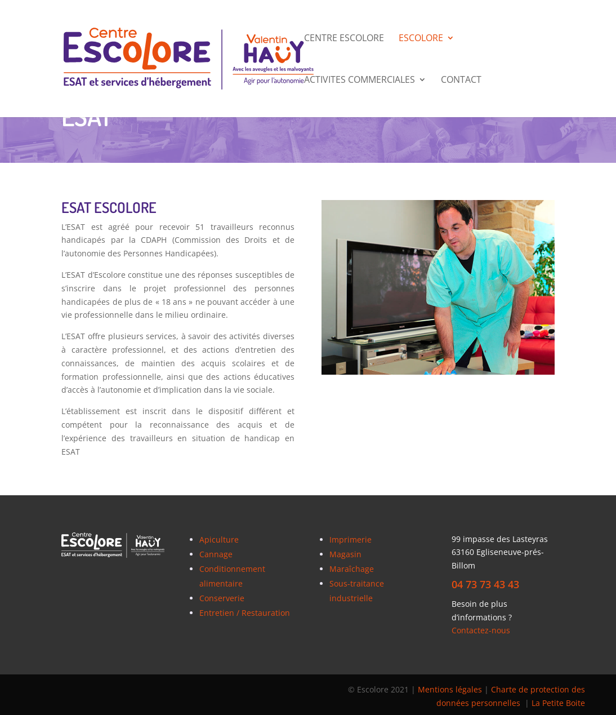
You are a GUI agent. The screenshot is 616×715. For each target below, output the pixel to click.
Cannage (216, 554)
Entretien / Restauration (244, 612)
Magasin (345, 554)
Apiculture (219, 539)
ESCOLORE (421, 39)
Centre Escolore (344, 39)
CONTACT (461, 81)
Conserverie (221, 598)
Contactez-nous (481, 630)
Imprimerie (350, 539)
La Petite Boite (558, 703)
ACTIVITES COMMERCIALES (359, 81)
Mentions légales (450, 689)
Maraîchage (351, 568)
